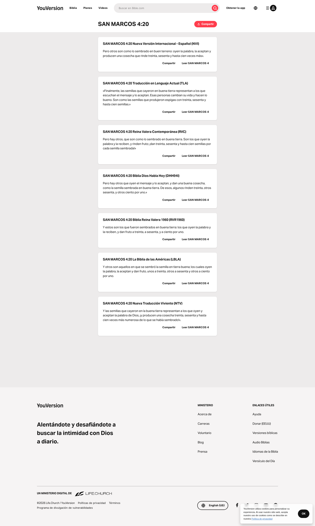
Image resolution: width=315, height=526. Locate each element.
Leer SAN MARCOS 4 (195, 63)
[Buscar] (162, 8)
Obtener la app (235, 7)
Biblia (73, 7)
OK (304, 513)
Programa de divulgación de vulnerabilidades (65, 507)
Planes (87, 7)
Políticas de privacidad (92, 502)
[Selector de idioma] (256, 8)
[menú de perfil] (270, 8)
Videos (102, 7)
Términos (114, 502)
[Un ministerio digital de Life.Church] (157, 491)
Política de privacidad (262, 519)
